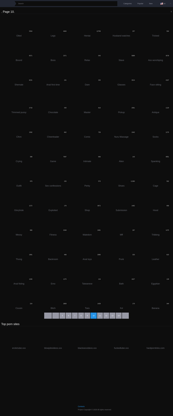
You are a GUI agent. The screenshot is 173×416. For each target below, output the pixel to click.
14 (119, 316)
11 (100, 316)
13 (112, 316)
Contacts (81, 406)
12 (106, 316)
